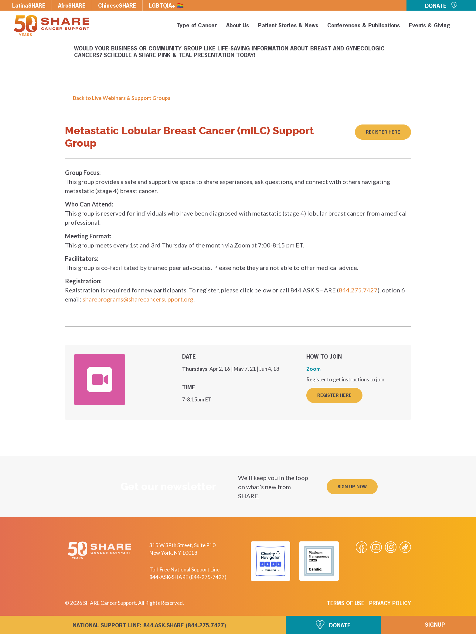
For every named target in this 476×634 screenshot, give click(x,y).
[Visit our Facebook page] (361, 547)
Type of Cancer (196, 26)
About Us (237, 26)
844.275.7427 (358, 290)
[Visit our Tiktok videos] (405, 547)
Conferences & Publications (363, 26)
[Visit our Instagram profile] (390, 547)
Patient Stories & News (288, 26)
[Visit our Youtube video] (376, 547)
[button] (461, 26)
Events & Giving (429, 26)
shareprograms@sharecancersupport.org (138, 299)
